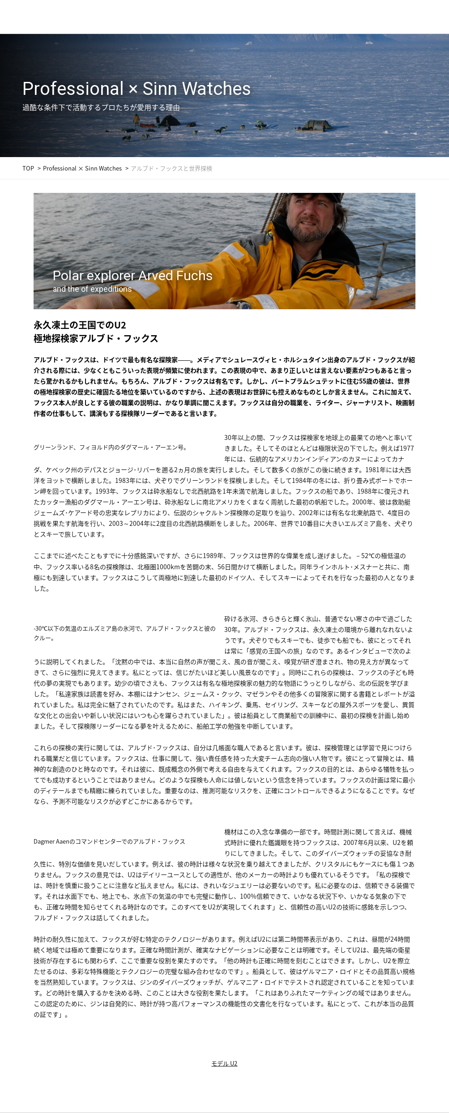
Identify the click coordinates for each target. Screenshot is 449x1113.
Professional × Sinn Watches (82, 168)
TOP (28, 168)
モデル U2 (224, 1063)
